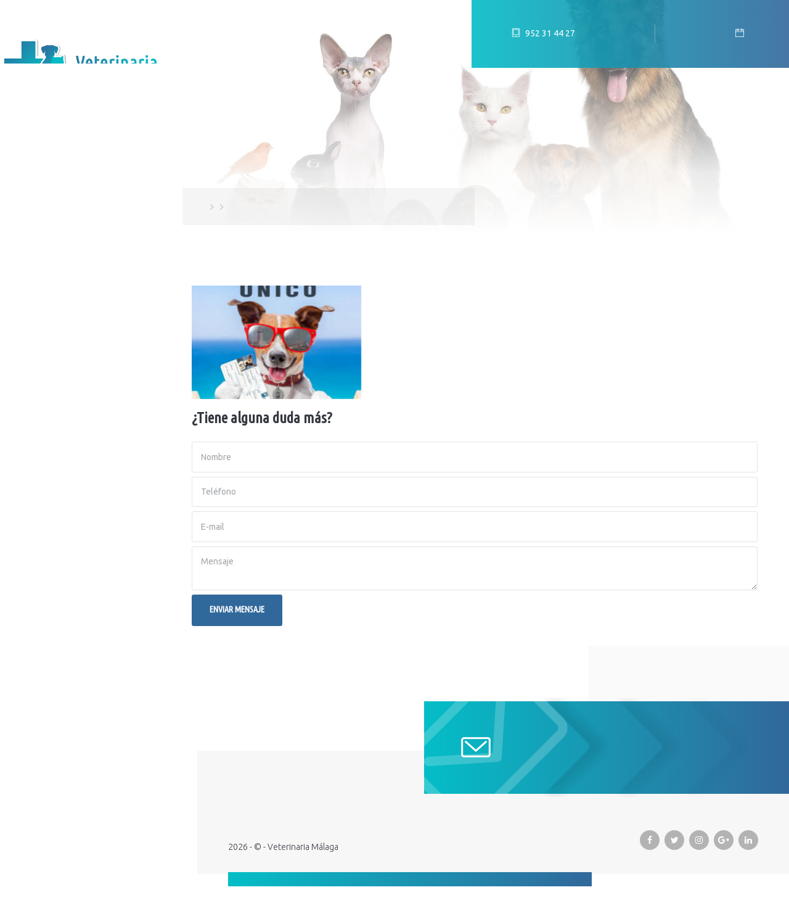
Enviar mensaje (237, 609)
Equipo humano (55, 190)
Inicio (29, 159)
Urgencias (41, 313)
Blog (27, 221)
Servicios (39, 252)
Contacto (41, 344)
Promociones (50, 283)
